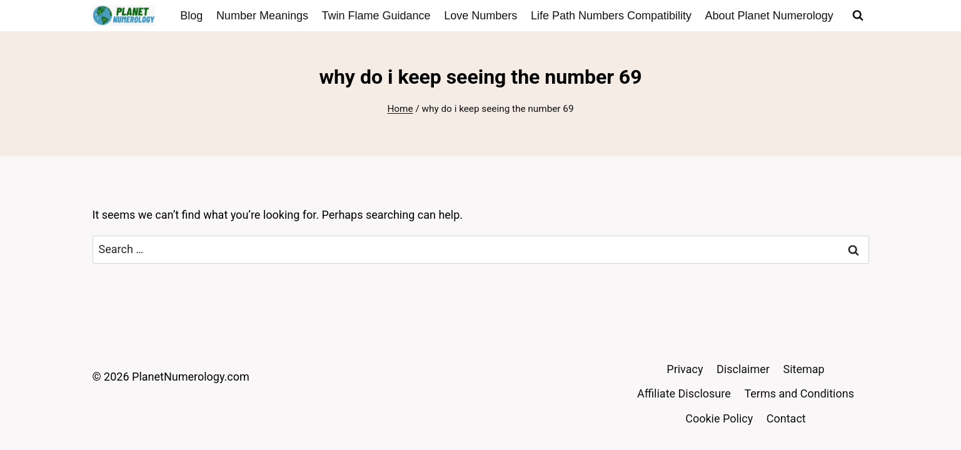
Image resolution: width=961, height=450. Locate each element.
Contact (786, 418)
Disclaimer (743, 369)
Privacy (685, 369)
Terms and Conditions (799, 393)
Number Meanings (262, 15)
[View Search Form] (858, 15)
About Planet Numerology (769, 15)
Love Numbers (480, 15)
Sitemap (804, 369)
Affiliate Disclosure (684, 393)
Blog (191, 15)
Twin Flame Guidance (376, 15)
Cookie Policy (719, 418)
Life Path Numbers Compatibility (611, 15)
